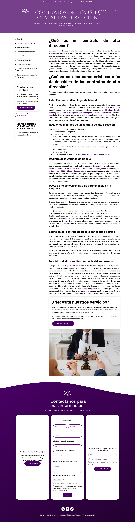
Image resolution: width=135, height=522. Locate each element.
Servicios (93, 10)
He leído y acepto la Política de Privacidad (66, 483)
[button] (26, 108)
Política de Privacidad (101, 459)
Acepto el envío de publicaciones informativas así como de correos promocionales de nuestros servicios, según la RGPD (67, 488)
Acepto (99, 459)
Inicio (84, 10)
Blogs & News (103, 10)
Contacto (115, 10)
